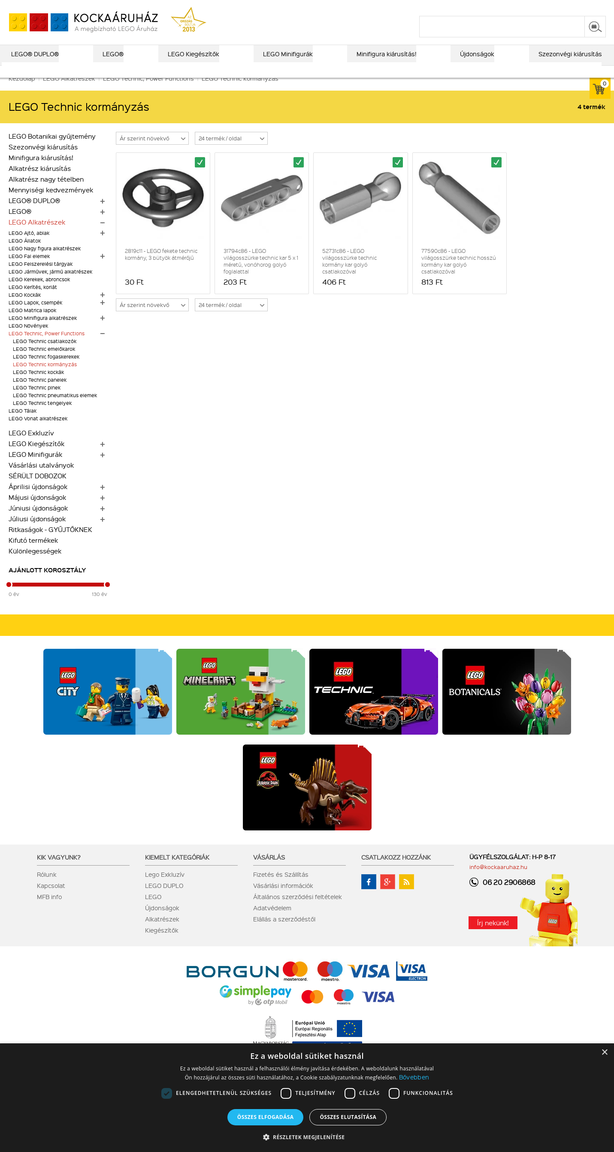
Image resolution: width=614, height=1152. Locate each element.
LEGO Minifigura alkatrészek (43, 330)
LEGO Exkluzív (31, 445)
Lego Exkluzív (165, 886)
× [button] (604, 1052)
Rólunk (47, 886)
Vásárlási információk (283, 897)
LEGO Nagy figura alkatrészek (45, 260)
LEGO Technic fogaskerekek (46, 368)
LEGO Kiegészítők (36, 455)
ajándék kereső (356, 7)
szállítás (468, 7)
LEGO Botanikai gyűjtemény (52, 148)
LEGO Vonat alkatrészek (38, 430)
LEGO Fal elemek (29, 268)
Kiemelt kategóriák (177, 869)
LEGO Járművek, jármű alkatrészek (50, 283)
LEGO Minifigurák (35, 466)
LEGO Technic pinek (36, 399)
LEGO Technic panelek (40, 392)
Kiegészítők (161, 942)
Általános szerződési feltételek (297, 908)
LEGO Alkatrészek (37, 234)
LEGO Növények (28, 337)
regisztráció (589, 7)
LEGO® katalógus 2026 (291, 7)
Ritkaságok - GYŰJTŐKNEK (50, 541)
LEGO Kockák (25, 307)
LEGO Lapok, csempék (35, 314)
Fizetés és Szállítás (281, 886)
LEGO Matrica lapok (32, 322)
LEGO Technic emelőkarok (44, 361)
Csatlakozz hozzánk (396, 869)
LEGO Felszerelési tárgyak (41, 276)
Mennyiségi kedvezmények (51, 202)
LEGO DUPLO (164, 897)
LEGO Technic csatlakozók (44, 353)
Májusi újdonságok (37, 509)
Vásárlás (269, 869)
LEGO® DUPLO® (34, 212)
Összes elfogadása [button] (265, 1117)
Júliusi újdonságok (37, 530)
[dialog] (307, 1097)
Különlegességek (35, 563)
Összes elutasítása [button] (348, 1117)
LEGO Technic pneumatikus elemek (55, 407)
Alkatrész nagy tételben (46, 191)
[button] (307, 1137)
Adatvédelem (272, 919)
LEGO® (20, 223)
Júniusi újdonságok (38, 520)
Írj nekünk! (493, 934)
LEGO (153, 908)
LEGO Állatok (25, 252)
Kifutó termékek (33, 552)
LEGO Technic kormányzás (45, 376)
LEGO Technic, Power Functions (47, 345)
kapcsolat (503, 7)
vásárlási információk (417, 7)
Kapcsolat (51, 897)
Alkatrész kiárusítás (40, 180)
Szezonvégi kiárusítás (43, 159)
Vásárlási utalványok (41, 477)
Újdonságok (162, 919)
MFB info (49, 908)
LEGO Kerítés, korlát (33, 299)
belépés (551, 7)
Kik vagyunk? (59, 869)
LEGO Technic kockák (38, 384)
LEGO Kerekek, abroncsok (39, 291)
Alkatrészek (162, 930)
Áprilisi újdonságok (38, 498)
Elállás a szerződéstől (284, 930)
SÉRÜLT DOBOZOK (38, 487)
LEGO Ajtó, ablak (29, 245)
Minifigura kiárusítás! (41, 169)
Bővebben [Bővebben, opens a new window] (414, 1077)
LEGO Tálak (22, 422)
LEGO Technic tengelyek (42, 415)
